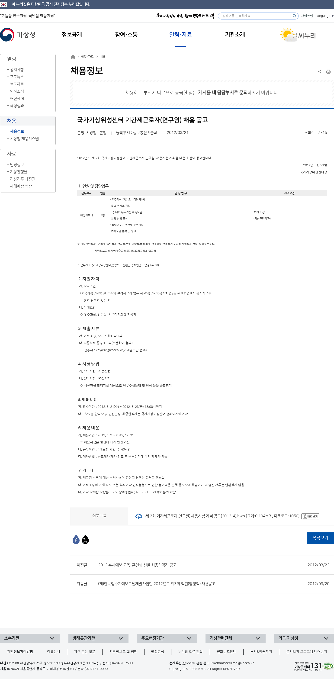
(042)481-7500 (121, 663)
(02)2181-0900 (96, 669)
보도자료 (17, 84)
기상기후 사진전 (22, 179)
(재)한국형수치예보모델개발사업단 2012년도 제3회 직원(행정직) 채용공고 (213, 584)
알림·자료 (87, 56)
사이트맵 (307, 16)
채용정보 (17, 131)
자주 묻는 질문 (84, 652)
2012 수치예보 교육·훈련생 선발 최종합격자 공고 (213, 565)
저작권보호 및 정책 (123, 652)
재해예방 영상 (21, 186)
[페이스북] (76, 539)
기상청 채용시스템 (24, 139)
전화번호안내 (226, 652)
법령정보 (17, 165)
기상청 (17, 35)
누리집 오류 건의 (190, 652)
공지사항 (17, 70)
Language (322, 16)
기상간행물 (18, 172)
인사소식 (17, 91)
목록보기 (320, 538)
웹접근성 (157, 652)
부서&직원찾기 (261, 652)
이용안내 (53, 652)
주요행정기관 (152, 638)
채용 (103, 56)
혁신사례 (17, 99)
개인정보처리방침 (20, 652)
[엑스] (85, 539)
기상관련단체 (221, 638)
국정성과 (17, 106)
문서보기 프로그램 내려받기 (306, 652)
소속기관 (11, 638)
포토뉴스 (17, 77)
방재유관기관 (84, 638)
